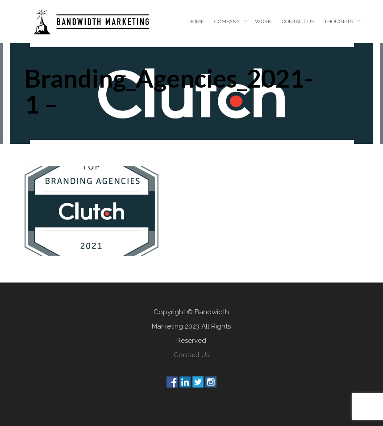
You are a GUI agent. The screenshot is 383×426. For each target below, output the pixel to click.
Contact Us (191, 355)
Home (196, 21)
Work (263, 21)
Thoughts (338, 21)
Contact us (298, 21)
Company (227, 21)
